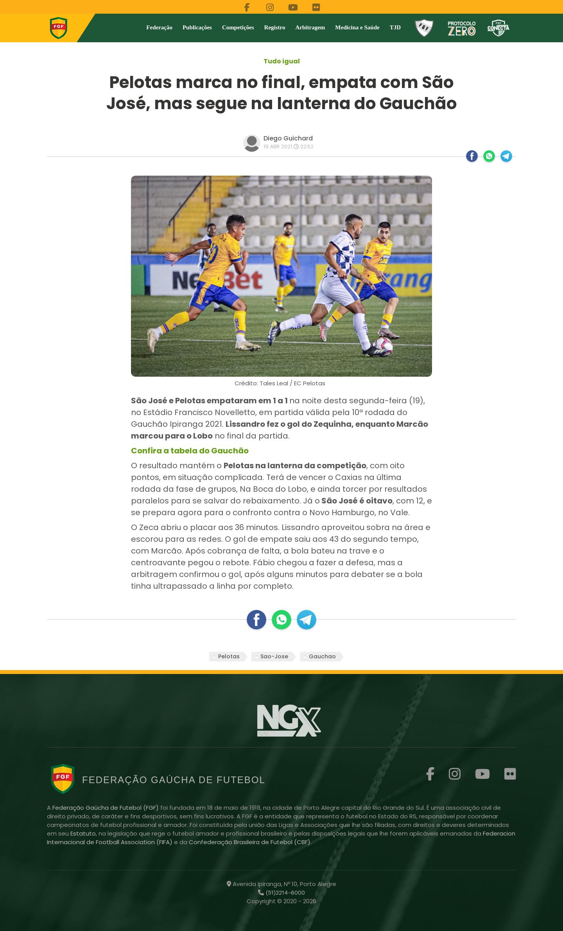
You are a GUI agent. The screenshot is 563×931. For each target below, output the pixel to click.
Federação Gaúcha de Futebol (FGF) (106, 807)
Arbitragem (310, 27)
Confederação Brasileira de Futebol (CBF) (249, 842)
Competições (238, 27)
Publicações (197, 27)
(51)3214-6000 (284, 892)
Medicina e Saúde (357, 27)
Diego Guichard (288, 138)
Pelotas (229, 656)
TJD (395, 27)
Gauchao (322, 656)
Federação (159, 27)
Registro (274, 27)
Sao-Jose (274, 656)
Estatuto (83, 833)
